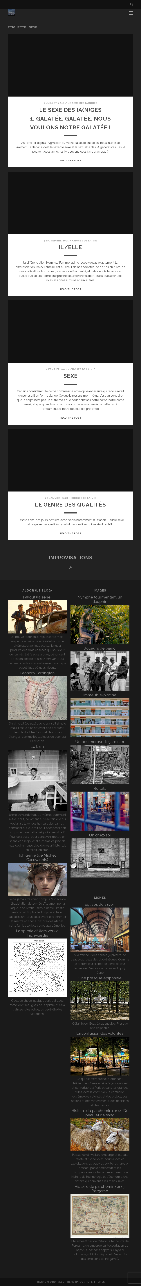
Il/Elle (70, 247)
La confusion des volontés (100, 1033)
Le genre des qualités (70, 504)
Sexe (70, 376)
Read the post (70, 160)
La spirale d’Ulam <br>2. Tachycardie (37, 933)
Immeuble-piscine (99, 695)
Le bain (37, 746)
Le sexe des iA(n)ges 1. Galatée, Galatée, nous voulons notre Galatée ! (70, 119)
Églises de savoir (100, 904)
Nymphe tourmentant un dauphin (99, 599)
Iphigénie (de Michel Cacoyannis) (37, 857)
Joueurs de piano (99, 648)
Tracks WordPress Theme (55, 1282)
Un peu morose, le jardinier (99, 741)
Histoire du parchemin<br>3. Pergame (100, 1188)
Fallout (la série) (37, 597)
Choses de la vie (84, 240)
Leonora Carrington (37, 673)
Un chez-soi (100, 835)
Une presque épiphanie (100, 978)
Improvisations (70, 557)
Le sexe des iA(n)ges (82, 103)
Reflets (100, 788)
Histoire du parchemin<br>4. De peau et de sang (100, 1112)
